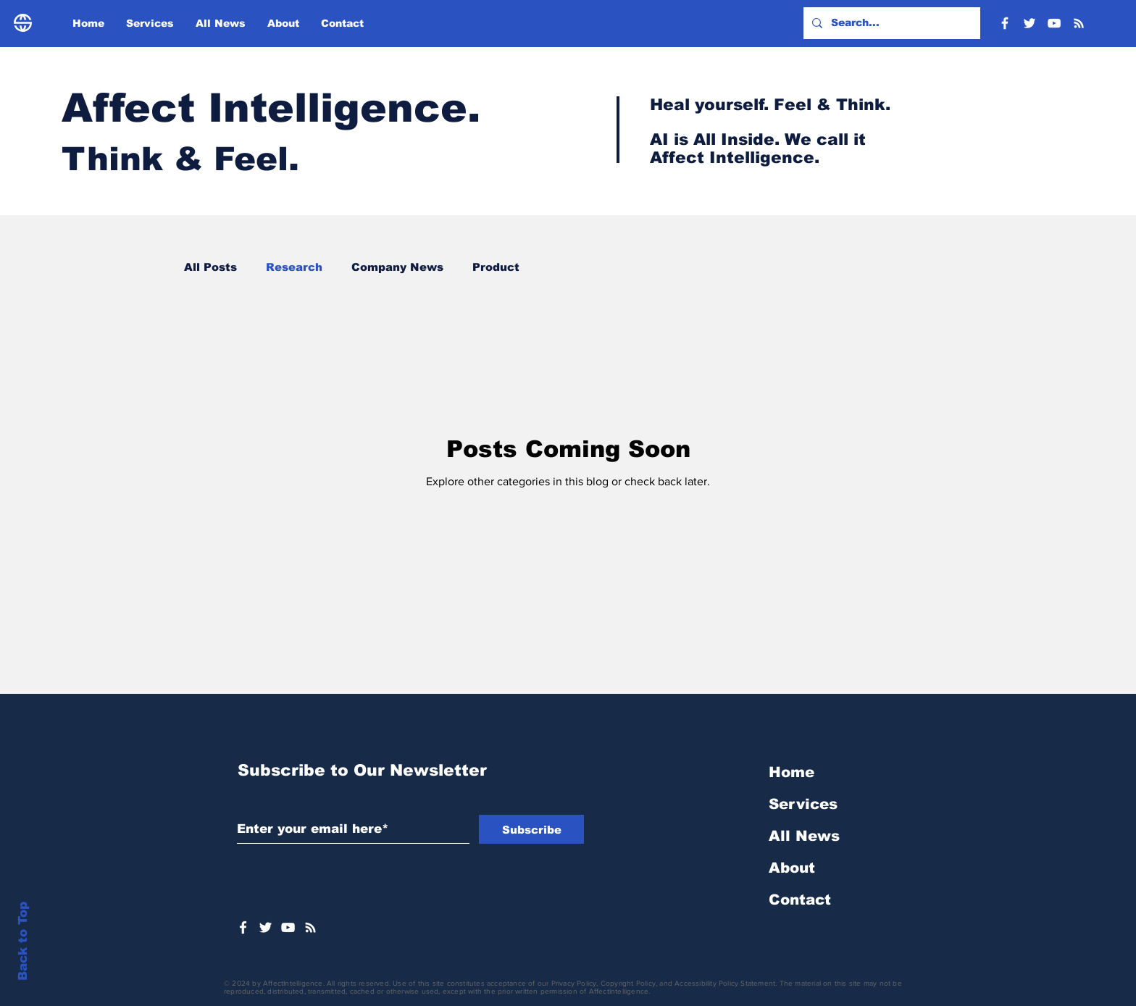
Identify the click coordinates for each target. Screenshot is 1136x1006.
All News (804, 836)
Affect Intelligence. (271, 107)
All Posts (210, 267)
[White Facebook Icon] (243, 927)
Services (803, 804)
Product (495, 267)
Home (791, 772)
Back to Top (23, 941)
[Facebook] (1005, 23)
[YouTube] (1054, 23)
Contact (800, 900)
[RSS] (1079, 23)
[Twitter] (1029, 23)
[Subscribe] (531, 829)
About (792, 868)
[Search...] (890, 23)
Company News (397, 267)
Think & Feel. (186, 159)
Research (294, 267)
